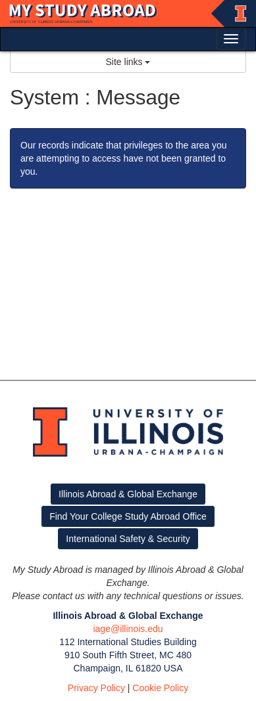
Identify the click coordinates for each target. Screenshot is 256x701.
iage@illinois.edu (128, 628)
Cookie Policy (160, 688)
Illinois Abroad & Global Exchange (128, 494)
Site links (128, 62)
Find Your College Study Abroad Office (128, 516)
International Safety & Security (128, 538)
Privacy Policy (96, 688)
